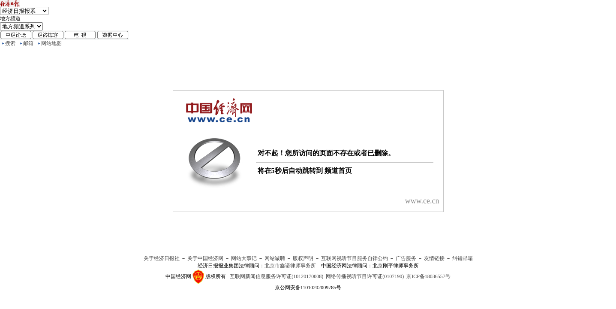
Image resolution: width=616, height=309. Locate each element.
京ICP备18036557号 (428, 276)
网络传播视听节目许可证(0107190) (365, 276)
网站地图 (51, 43)
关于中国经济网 (205, 258)
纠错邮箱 (462, 258)
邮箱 (28, 43)
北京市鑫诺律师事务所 (290, 266)
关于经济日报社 (162, 258)
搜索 (10, 43)
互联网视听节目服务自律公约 (354, 258)
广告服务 (406, 258)
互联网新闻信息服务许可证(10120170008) (276, 276)
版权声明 (303, 258)
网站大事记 (244, 258)
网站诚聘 (274, 258)
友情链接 (434, 258)
